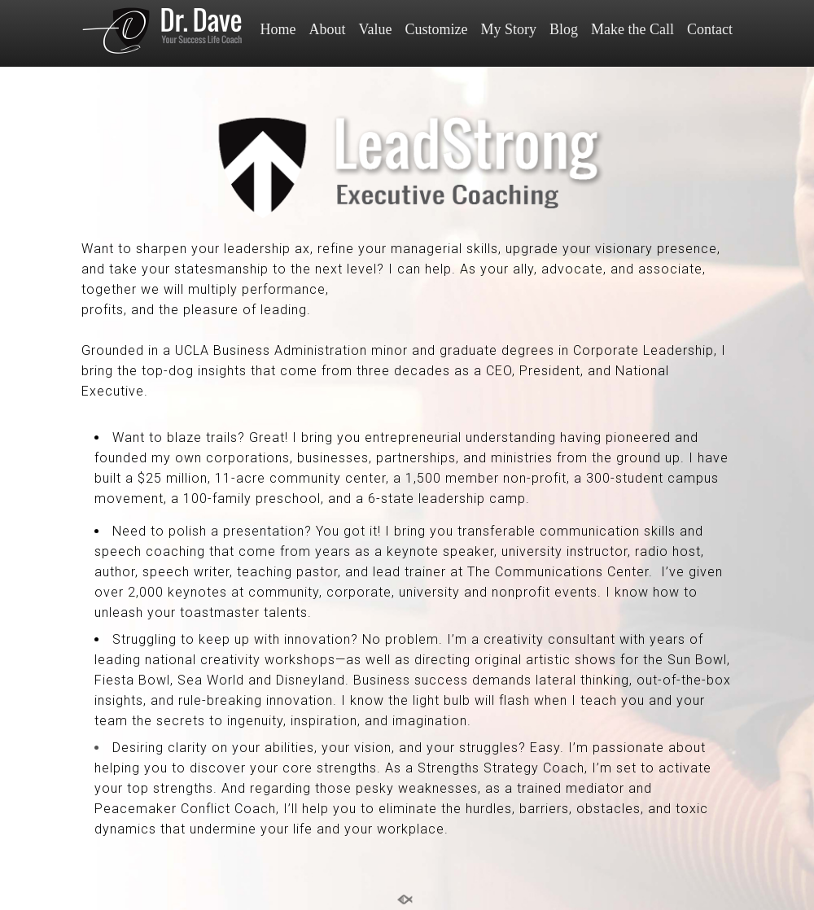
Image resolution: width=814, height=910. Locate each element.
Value (375, 29)
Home (278, 29)
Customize (436, 29)
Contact (710, 29)
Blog (563, 29)
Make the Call (632, 29)
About (327, 29)
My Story (508, 29)
